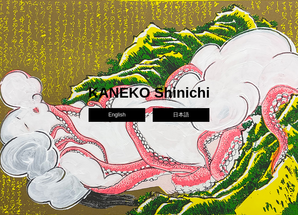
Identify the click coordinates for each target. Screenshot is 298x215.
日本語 (181, 115)
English (117, 115)
